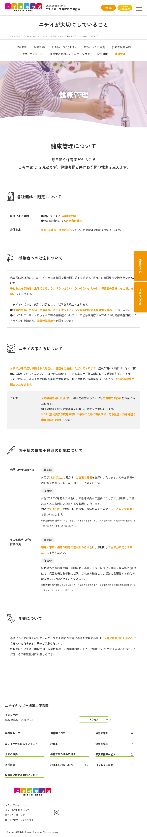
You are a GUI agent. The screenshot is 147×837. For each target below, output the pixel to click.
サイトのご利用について (17, 810)
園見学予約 (140, 266)
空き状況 (108, 7)
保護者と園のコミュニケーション (70, 53)
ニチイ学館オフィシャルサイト (20, 819)
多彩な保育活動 (121, 47)
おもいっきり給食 (94, 47)
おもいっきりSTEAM (64, 47)
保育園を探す (31, 36)
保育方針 (21, 47)
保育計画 (39, 47)
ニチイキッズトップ (14, 36)
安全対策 (102, 53)
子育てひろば (140, 297)
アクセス (94, 719)
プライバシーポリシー (16, 805)
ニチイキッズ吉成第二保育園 (52, 36)
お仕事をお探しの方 (125, 7)
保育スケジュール (32, 53)
